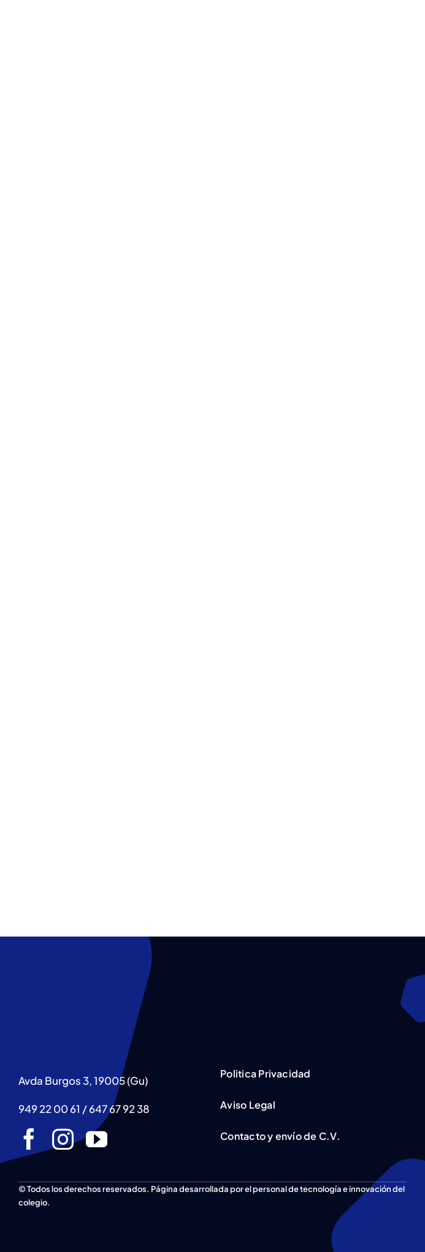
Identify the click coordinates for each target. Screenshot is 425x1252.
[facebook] (29, 1139)
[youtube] (96, 1139)
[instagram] (63, 1139)
